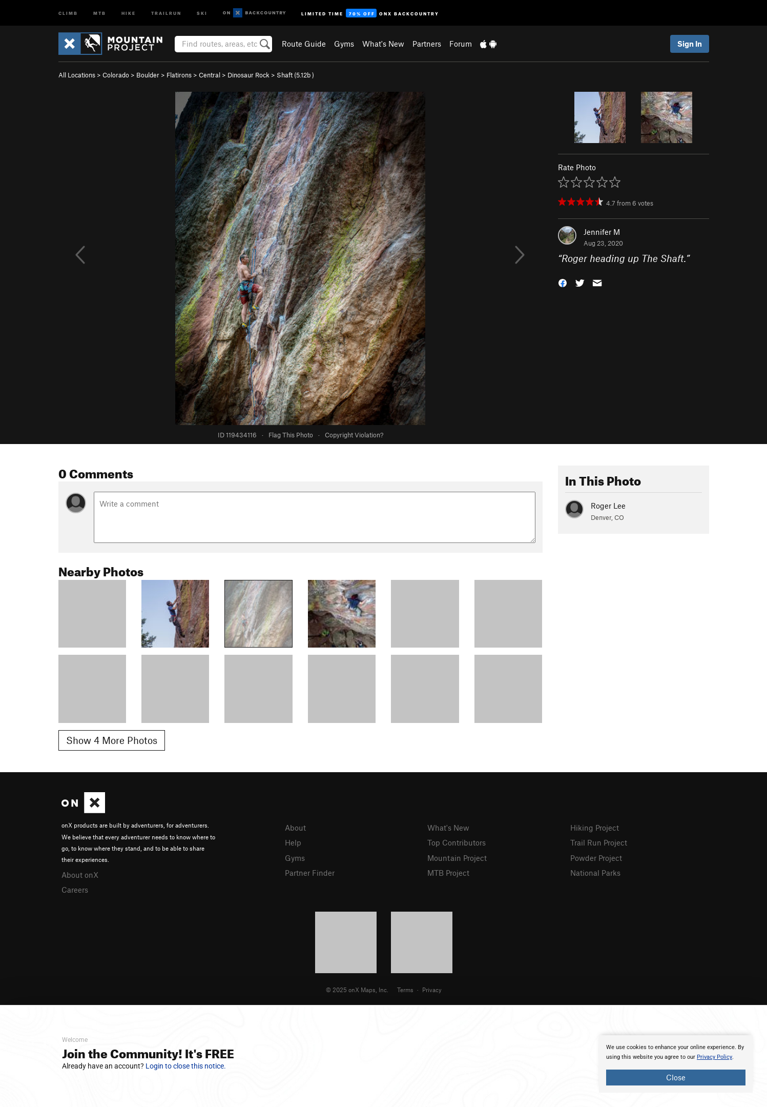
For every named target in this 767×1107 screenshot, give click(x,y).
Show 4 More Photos (111, 740)
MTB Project (448, 872)
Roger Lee (608, 505)
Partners (426, 43)
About (295, 827)
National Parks (595, 872)
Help (293, 842)
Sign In (689, 43)
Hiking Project (594, 827)
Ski (202, 12)
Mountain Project (457, 857)
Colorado (115, 75)
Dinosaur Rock (248, 75)
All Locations (76, 75)
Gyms (344, 43)
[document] (675, 1063)
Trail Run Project (598, 842)
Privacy (432, 989)
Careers (74, 889)
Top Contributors (456, 842)
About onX (79, 874)
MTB (99, 12)
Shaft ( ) (295, 75)
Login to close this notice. (186, 1066)
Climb (68, 12)
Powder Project (596, 857)
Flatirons (179, 75)
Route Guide (304, 43)
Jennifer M (602, 231)
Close (676, 1077)
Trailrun (166, 12)
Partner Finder (310, 872)
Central (209, 75)
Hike (128, 12)
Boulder (147, 75)
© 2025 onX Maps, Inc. (357, 989)
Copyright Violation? (354, 435)
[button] (562, 282)
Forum (460, 43)
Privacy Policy (714, 1057)
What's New (383, 43)
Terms (405, 989)
